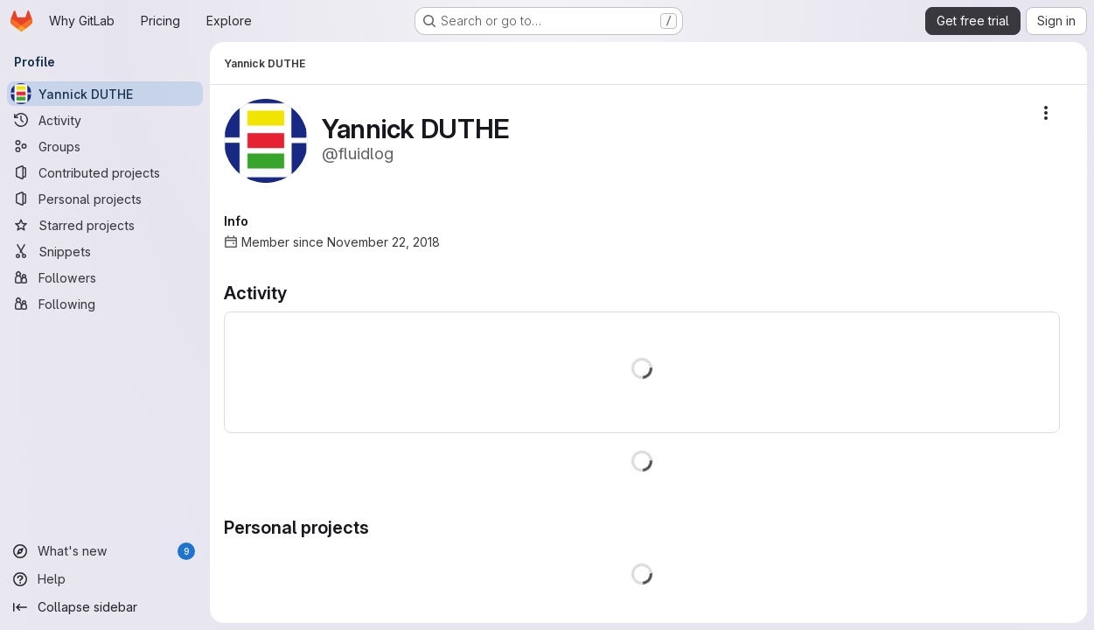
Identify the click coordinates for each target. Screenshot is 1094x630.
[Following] (105, 303)
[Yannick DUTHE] (105, 93)
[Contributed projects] (105, 172)
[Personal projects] (105, 198)
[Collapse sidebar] (105, 607)
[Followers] (105, 277)
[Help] (105, 579)
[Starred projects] (105, 225)
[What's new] (105, 551)
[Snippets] (105, 251)
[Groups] (105, 146)
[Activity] (105, 120)
